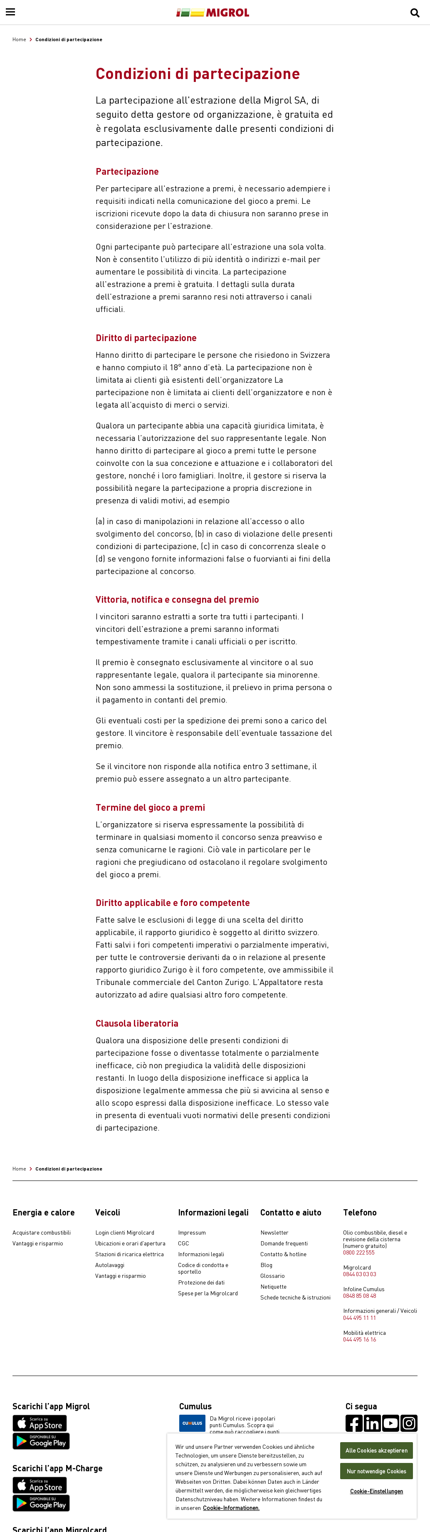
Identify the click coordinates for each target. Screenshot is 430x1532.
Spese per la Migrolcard (208, 1293)
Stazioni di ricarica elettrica (129, 1254)
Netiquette (273, 1286)
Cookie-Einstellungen (376, 1491)
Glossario (272, 1276)
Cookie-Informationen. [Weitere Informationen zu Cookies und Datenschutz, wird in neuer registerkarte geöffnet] (231, 1507)
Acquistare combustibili (41, 1232)
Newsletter (274, 1232)
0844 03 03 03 (359, 1274)
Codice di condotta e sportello (203, 1268)
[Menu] (10, 12)
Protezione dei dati (201, 1282)
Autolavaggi (109, 1265)
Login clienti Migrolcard (124, 1232)
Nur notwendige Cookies (377, 1471)
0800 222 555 (359, 1252)
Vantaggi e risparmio (37, 1243)
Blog (266, 1265)
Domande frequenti (284, 1243)
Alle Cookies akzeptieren (376, 1450)
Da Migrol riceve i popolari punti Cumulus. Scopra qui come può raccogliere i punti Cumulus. (229, 1428)
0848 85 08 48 (359, 1295)
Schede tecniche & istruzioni (295, 1297)
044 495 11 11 (359, 1317)
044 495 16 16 (359, 1339)
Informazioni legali (201, 1254)
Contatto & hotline (283, 1254)
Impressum (192, 1232)
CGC (183, 1243)
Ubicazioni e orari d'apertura (130, 1243)
